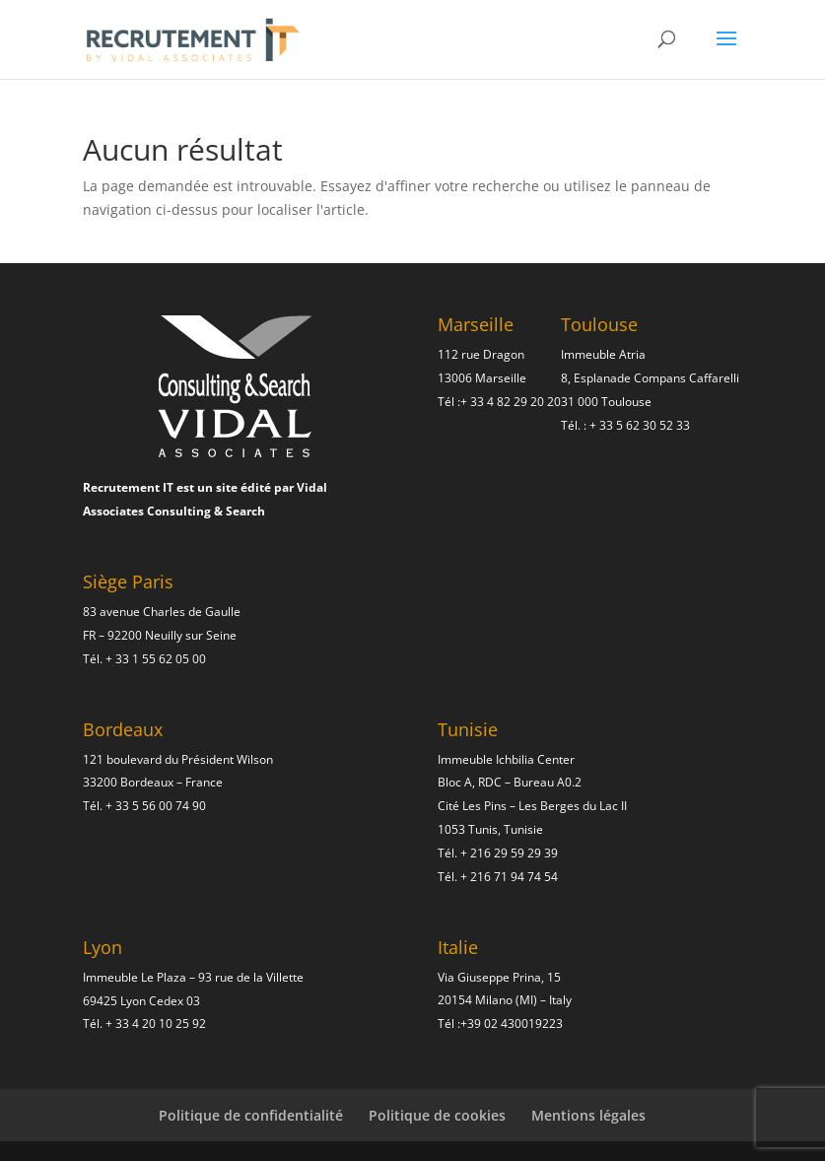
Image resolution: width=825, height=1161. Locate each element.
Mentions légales (588, 1115)
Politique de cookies (437, 1115)
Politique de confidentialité (251, 1115)
